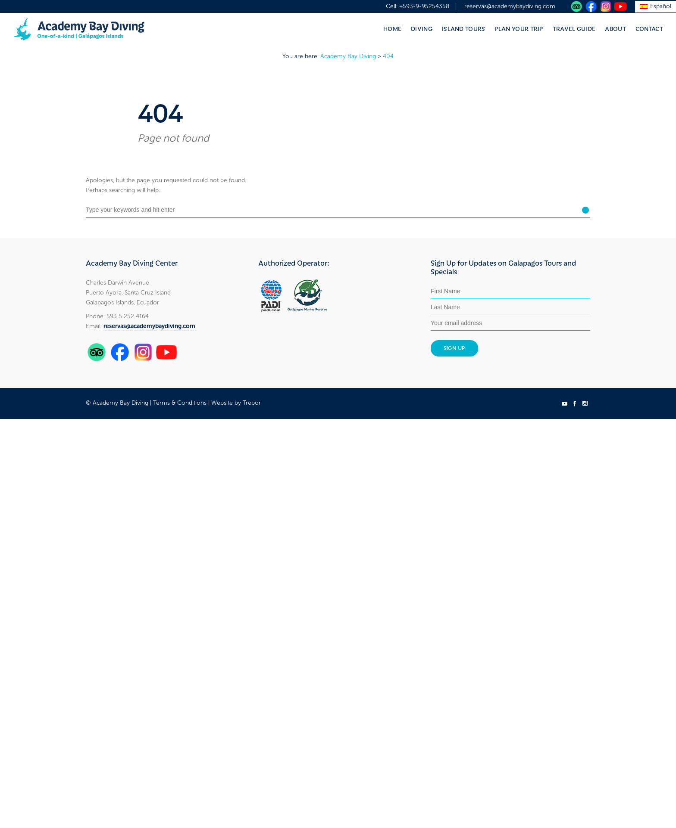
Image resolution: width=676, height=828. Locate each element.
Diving (421, 28)
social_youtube (564, 403)
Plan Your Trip (519, 28)
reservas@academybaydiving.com (509, 6)
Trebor (252, 402)
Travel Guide (574, 28)
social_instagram (585, 403)
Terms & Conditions (180, 402)
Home (392, 28)
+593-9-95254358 (424, 6)
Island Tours (463, 28)
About (615, 28)
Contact (649, 28)
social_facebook (575, 403)
